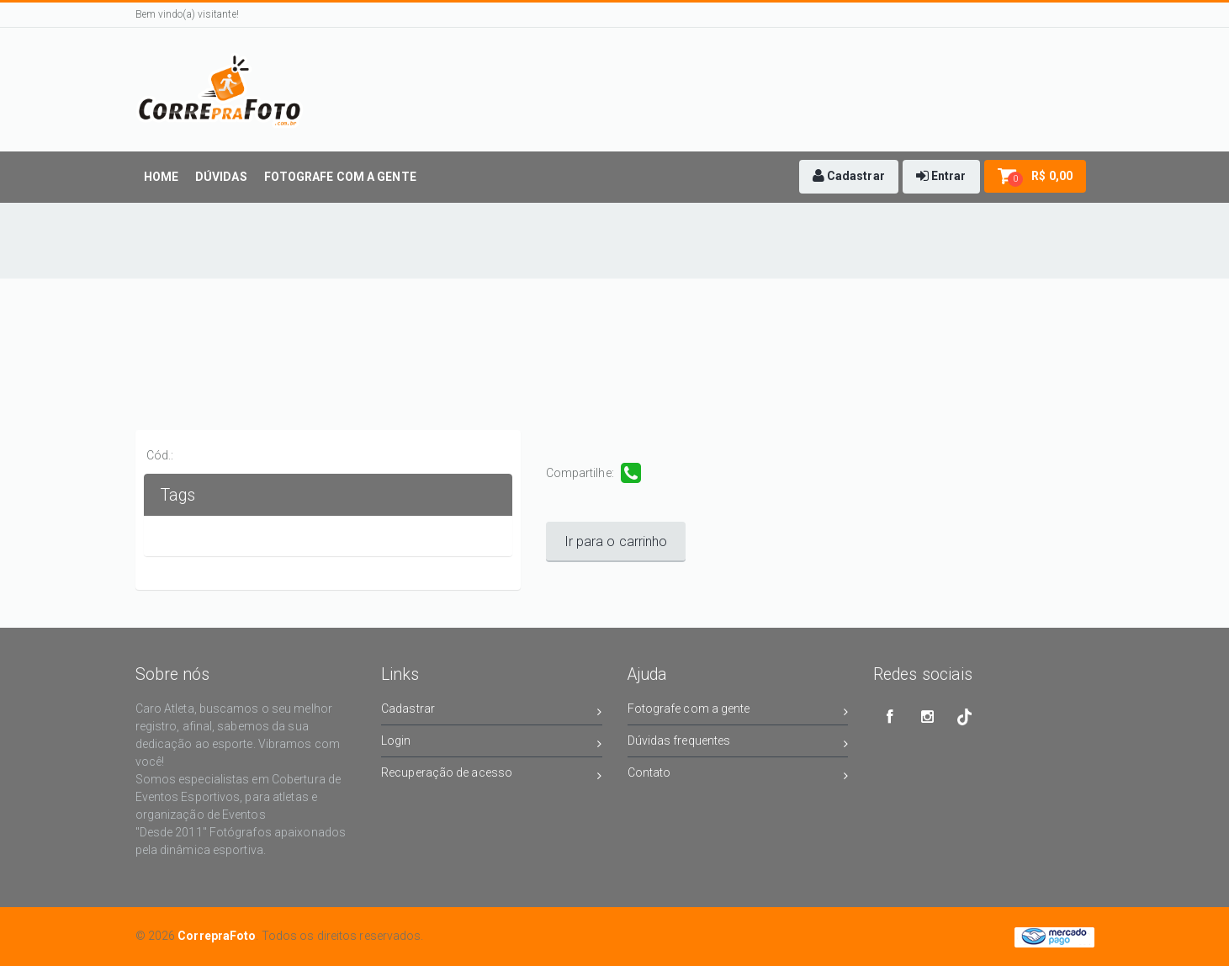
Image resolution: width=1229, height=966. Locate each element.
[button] (848, 177)
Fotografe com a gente (738, 711)
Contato (738, 775)
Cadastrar (491, 711)
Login (491, 743)
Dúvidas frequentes (738, 743)
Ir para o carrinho (616, 541)
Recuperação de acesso (491, 775)
